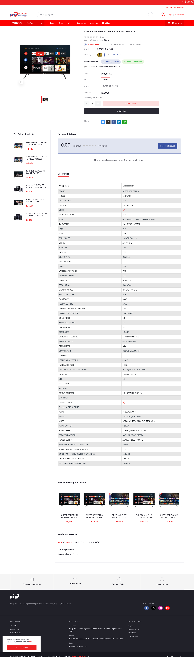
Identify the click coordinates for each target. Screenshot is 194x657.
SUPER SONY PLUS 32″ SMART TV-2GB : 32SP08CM (35, 200)
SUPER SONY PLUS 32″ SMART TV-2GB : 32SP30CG (69, 516)
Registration (179, 15)
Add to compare (133, 45)
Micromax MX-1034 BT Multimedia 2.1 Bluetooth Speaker (36, 186)
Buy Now (121, 111)
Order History (133, 629)
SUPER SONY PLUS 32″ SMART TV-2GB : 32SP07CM (35, 172)
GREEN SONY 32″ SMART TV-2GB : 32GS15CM (119, 516)
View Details (117, 55)
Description (63, 174)
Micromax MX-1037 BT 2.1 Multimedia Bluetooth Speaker (36, 215)
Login (170, 15)
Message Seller (111, 62)
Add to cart (131, 104)
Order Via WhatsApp (133, 62)
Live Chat (106, 23)
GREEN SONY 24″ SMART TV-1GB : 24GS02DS (36, 144)
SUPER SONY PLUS (105, 49)
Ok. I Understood (21, 648)
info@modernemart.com (78, 646)
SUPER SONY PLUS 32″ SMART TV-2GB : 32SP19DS (144, 516)
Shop (61, 23)
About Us (94, 23)
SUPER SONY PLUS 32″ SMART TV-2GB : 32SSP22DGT (94, 516)
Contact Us (81, 23)
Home (52, 23)
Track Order (133, 636)
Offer (69, 23)
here (31, 642)
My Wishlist (132, 633)
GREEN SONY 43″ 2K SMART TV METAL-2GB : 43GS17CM (169, 516)
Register (68, 542)
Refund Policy (15, 633)
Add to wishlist (117, 45)
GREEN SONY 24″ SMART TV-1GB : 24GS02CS (36, 158)
